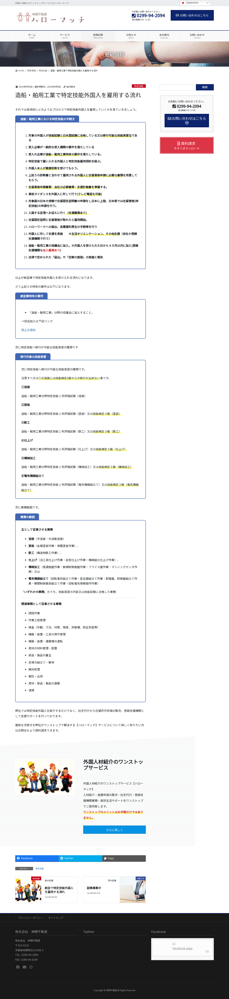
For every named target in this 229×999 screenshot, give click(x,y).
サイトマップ (55, 918)
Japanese (189, 3)
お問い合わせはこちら (192, 15)
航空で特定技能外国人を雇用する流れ (59, 890)
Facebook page (182, 948)
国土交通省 (28, 330)
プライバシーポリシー (30, 918)
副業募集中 (94, 888)
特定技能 (138, 86)
